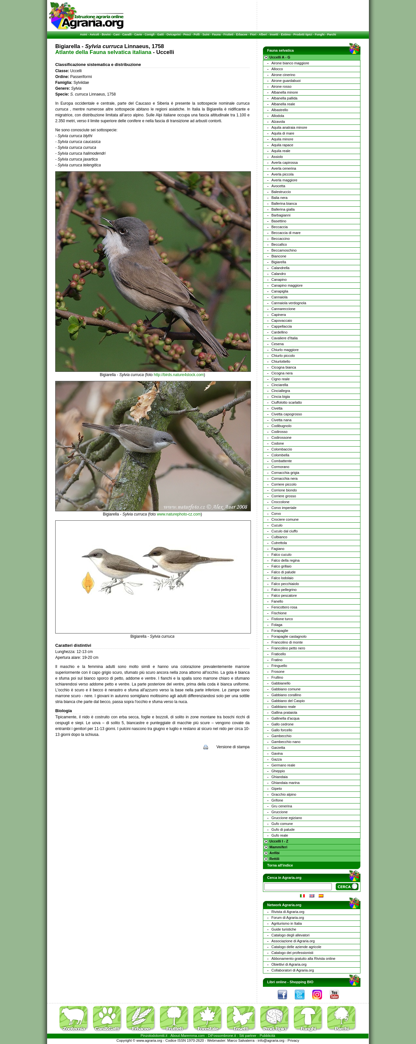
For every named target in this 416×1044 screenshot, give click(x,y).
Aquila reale (280, 151)
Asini (83, 34)
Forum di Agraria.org (287, 918)
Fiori (253, 34)
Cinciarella (279, 385)
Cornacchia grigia (285, 473)
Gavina (277, 753)
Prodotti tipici (302, 34)
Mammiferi (278, 847)
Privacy (293, 1040)
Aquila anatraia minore (289, 127)
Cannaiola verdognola (288, 303)
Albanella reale (283, 104)
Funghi (319, 34)
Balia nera (279, 198)
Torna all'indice (280, 865)
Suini (206, 34)
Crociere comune (285, 519)
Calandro (278, 274)
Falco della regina (285, 560)
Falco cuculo (281, 554)
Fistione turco (282, 619)
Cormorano (280, 467)
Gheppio (278, 771)
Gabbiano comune (286, 689)
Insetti (274, 34)
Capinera (278, 315)
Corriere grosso (283, 496)
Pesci (187, 34)
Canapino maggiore (287, 285)
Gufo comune (282, 824)
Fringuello (279, 666)
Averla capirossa (284, 162)
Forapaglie (279, 631)
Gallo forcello (281, 730)
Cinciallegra (280, 391)
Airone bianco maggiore (290, 63)
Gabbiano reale (283, 707)
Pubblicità (267, 1035)
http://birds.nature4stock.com (179, 374)
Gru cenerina (281, 806)
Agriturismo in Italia (286, 923)
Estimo (286, 34)
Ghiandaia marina (285, 783)
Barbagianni (281, 215)
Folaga (276, 625)
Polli (197, 34)
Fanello (277, 601)
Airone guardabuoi (286, 81)
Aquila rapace (282, 145)
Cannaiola (279, 297)
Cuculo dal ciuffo (284, 531)
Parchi (331, 34)
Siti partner (247, 1035)
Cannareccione (283, 309)
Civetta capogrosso (286, 414)
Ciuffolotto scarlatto (286, 402)
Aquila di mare (282, 133)
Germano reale (283, 765)
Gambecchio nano (285, 742)
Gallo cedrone (282, 724)
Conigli (150, 34)
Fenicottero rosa (284, 607)
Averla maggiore (284, 180)
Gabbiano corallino (286, 695)
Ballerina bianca (284, 203)
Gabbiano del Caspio (288, 701)
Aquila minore (282, 139)
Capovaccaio (281, 320)
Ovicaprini (173, 34)
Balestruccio (281, 192)
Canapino (279, 279)
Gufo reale (279, 835)
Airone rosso (281, 86)
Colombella (280, 455)
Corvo (276, 513)
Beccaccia (279, 227)
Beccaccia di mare (286, 233)
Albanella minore (284, 92)
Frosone (277, 671)
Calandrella (280, 268)
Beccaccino (280, 239)
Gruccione (279, 812)
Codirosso (279, 432)
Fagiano (277, 549)
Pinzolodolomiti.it (154, 1035)
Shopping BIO (301, 982)
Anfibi (274, 853)
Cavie (138, 34)
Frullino (277, 677)
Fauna (216, 34)
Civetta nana (281, 420)
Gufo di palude (283, 829)
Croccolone (280, 502)
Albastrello (279, 110)
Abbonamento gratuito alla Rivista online (303, 958)
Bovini (106, 34)
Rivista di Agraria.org (288, 912)
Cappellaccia (281, 326)
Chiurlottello (280, 361)
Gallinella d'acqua (285, 718)
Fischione (279, 613)
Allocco (277, 69)
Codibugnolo (281, 426)
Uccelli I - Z (278, 841)
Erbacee (241, 34)
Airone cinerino (283, 75)
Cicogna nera (281, 373)
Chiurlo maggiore (285, 350)
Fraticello (278, 654)
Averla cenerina (283, 168)
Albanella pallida (284, 98)
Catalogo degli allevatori (290, 935)
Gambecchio (281, 736)
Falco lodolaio (282, 578)
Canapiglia (279, 291)
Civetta (276, 408)
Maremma (189, 1035)
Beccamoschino (284, 250)
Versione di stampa (233, 747)
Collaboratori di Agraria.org (292, 970)
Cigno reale (280, 379)
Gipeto (276, 788)
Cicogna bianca (283, 367)
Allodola (277, 116)
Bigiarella (278, 262)
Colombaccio (281, 449)
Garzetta (278, 748)
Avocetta (278, 186)
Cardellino (279, 332)
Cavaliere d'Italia (284, 338)
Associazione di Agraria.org (293, 941)
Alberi (263, 34)
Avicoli (94, 34)
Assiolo (277, 157)
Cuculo (276, 525)
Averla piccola (282, 174)
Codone (277, 443)
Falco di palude (283, 572)
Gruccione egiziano (286, 818)
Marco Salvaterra (240, 1040)
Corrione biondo (284, 490)
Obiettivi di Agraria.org (288, 964)
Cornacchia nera (284, 478)
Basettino (278, 221)
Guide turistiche (283, 929)
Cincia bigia (280, 396)
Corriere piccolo (283, 484)
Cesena (277, 344)
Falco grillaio (281, 566)
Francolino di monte (287, 642)
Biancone (278, 256)
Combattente (281, 461)
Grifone (277, 800)
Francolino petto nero (288, 648)
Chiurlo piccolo (283, 356)
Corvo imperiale (283, 508)
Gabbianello (281, 683)
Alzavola (278, 122)
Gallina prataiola (284, 712)
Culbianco (279, 537)
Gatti (160, 34)
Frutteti (228, 34)
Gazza (276, 759)
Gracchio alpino (283, 794)
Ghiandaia (279, 777)
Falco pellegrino (284, 590)
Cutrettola (279, 543)
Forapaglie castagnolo (288, 636)
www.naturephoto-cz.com (179, 514)
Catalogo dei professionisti (292, 953)
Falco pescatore (284, 595)
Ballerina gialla (283, 209)
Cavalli (127, 34)
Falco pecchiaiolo (285, 584)
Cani (116, 34)
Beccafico (279, 244)
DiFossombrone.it (222, 1035)
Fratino (276, 660)
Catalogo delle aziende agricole (296, 947)
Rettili (274, 859)
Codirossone (281, 437)
